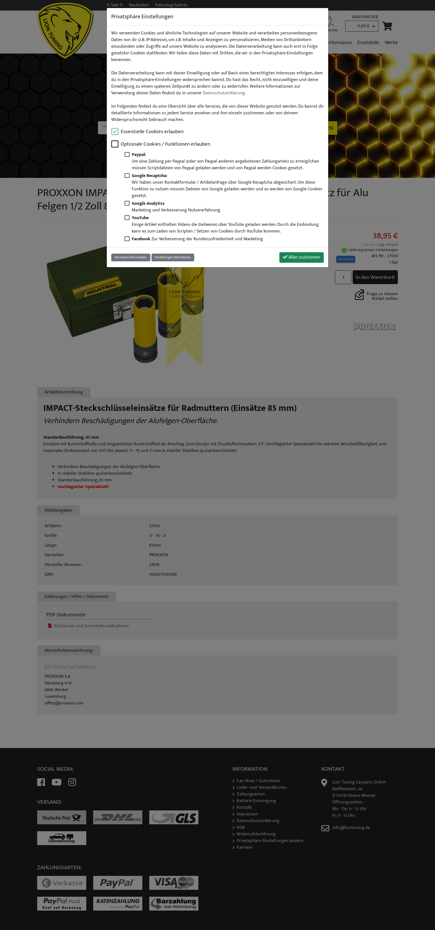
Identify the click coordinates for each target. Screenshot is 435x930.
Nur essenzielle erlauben (131, 257)
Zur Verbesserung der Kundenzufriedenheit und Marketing (197, 239)
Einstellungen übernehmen (173, 257)
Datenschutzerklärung (224, 93)
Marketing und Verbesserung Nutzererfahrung (176, 207)
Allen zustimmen (301, 257)
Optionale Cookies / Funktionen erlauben (165, 144)
